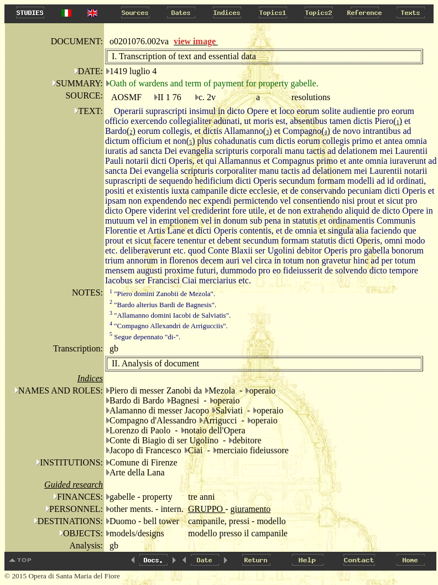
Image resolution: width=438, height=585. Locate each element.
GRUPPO (206, 509)
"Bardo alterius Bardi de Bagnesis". (162, 305)
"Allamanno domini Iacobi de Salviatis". (170, 315)
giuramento (250, 509)
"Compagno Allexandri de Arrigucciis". (168, 326)
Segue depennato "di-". (144, 337)
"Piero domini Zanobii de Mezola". (162, 293)
